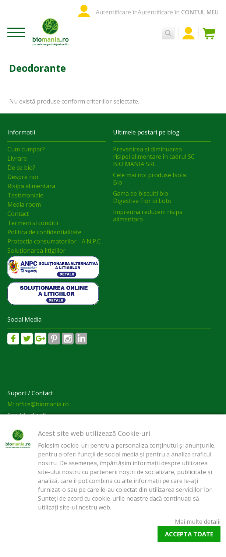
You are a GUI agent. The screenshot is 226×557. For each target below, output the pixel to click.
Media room (24, 204)
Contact (18, 214)
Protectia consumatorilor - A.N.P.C (54, 241)
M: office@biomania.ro (38, 404)
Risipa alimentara (31, 186)
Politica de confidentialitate (44, 232)
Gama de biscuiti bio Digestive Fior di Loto (142, 197)
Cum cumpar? (26, 149)
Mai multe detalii (197, 522)
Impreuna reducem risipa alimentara (148, 215)
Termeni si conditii (32, 223)
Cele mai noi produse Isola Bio (149, 178)
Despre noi (22, 177)
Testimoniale (25, 195)
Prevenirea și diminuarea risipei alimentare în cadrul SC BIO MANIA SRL (154, 157)
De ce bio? (21, 168)
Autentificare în (117, 12)
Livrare (17, 158)
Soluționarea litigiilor (36, 250)
